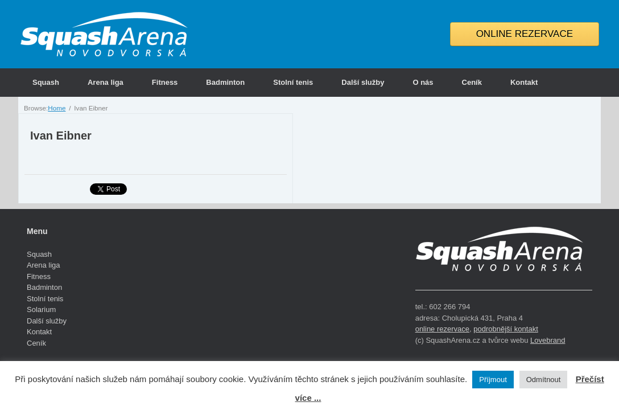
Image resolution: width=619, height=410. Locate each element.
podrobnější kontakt (505, 329)
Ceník (472, 82)
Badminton (225, 82)
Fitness (165, 82)
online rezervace (442, 329)
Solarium (41, 309)
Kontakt (524, 82)
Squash (45, 82)
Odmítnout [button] (543, 379)
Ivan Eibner (61, 135)
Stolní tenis (293, 82)
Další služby (362, 82)
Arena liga (105, 82)
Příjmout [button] (492, 379)
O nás (422, 82)
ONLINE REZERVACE (524, 33)
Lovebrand (547, 340)
